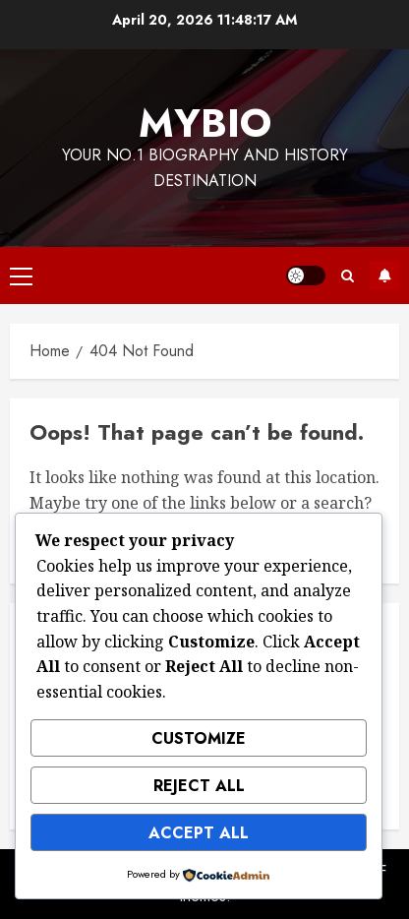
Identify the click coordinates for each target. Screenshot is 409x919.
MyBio (205, 123)
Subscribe (384, 275)
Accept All (198, 833)
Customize (198, 738)
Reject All (199, 785)
